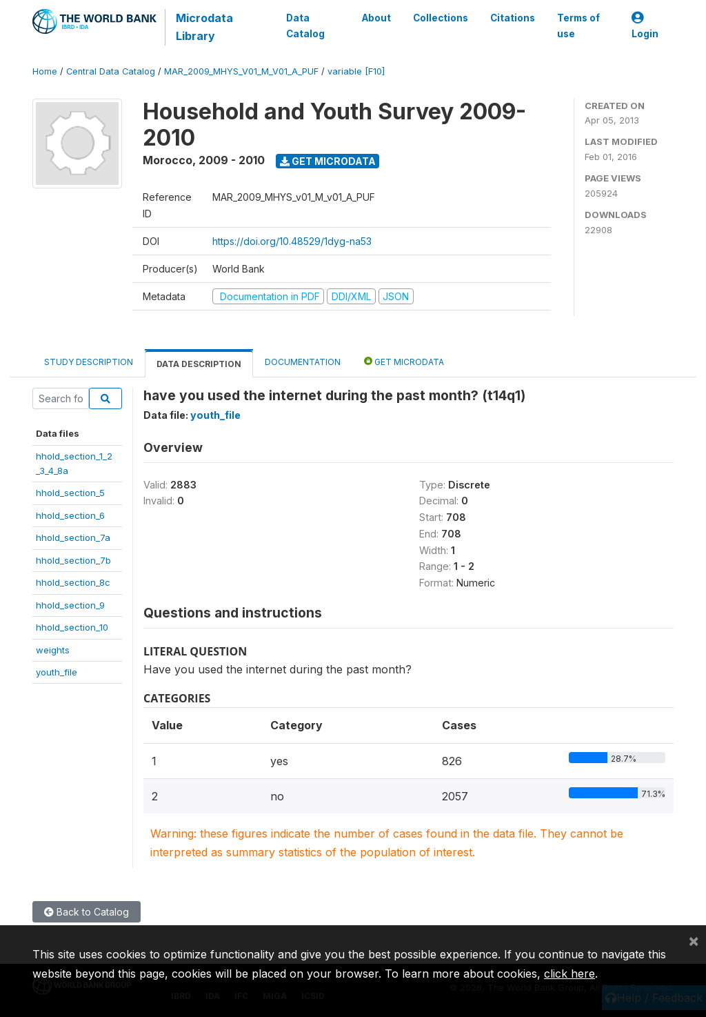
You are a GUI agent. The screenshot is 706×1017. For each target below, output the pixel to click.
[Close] (693, 940)
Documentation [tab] (303, 362)
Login (645, 26)
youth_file (56, 672)
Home (44, 71)
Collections (440, 17)
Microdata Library (204, 27)
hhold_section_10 (72, 627)
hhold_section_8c (73, 582)
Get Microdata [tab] (404, 361)
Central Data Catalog (110, 71)
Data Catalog (305, 25)
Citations (512, 17)
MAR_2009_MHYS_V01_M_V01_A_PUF (241, 71)
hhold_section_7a (73, 537)
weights (53, 649)
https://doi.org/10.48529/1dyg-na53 (292, 241)
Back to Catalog (86, 912)
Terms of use (578, 25)
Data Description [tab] (199, 364)
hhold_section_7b (73, 560)
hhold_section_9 (70, 605)
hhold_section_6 (70, 515)
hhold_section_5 (70, 492)
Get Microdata (328, 161)
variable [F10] (356, 71)
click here (569, 973)
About (376, 17)
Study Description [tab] (88, 362)
